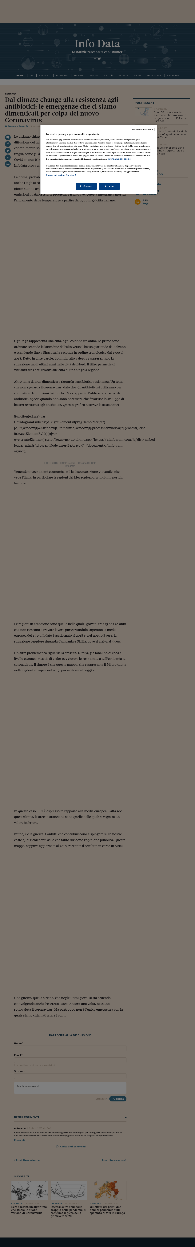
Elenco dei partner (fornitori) (61, 175)
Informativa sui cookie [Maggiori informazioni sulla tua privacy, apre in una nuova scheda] (119, 159)
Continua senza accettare (141, 129)
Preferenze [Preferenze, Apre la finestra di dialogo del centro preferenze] (86, 186)
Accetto (109, 186)
